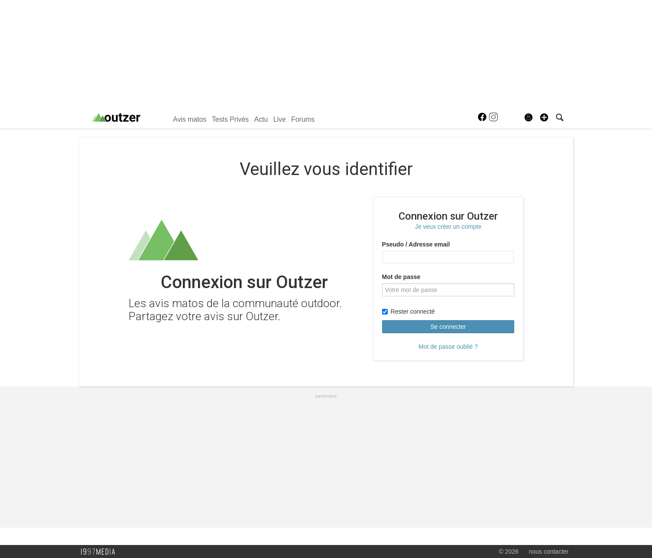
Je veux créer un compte (448, 226)
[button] (544, 117)
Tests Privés (230, 119)
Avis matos (189, 119)
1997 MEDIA (100, 552)
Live (279, 119)
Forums (303, 119)
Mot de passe (401, 276)
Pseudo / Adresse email (416, 244)
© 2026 (508, 551)
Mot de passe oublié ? (448, 346)
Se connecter (448, 326)
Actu (261, 119)
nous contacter (549, 551)
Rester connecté (408, 311)
